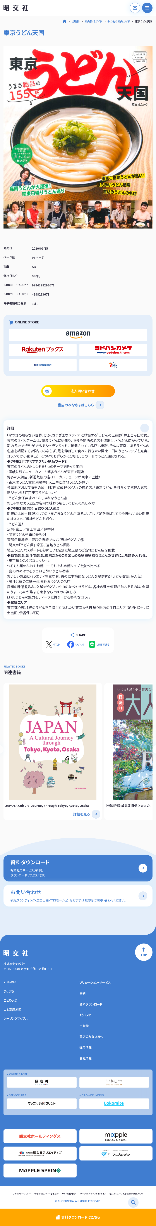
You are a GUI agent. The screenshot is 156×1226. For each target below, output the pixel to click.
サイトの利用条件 (69, 1193)
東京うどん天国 (144, 21)
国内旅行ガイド (93, 21)
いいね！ (79, 644)
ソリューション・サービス (95, 982)
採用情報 (85, 1047)
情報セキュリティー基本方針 (46, 1193)
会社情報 (85, 1058)
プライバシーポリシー (22, 1193)
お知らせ (85, 1015)
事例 (82, 993)
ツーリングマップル (15, 1018)
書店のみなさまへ (91, 1036)
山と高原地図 (12, 1009)
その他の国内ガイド (118, 21)
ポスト (56, 644)
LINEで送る (103, 644)
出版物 (75, 21)
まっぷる (8, 991)
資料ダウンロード (90, 1004)
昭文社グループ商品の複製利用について (126, 1193)
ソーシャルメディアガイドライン (93, 1193)
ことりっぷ (10, 1000)
